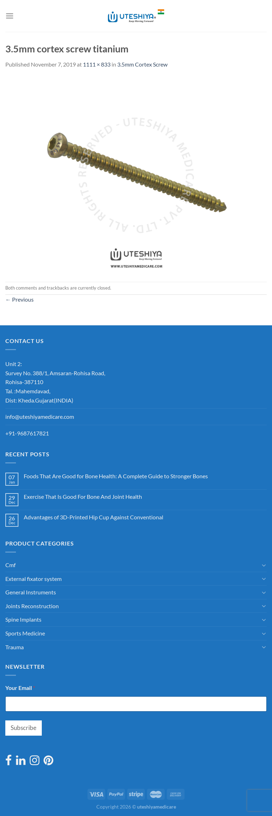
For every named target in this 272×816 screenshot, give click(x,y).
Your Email (20, 687)
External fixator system (33, 578)
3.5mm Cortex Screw (142, 64)
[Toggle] (264, 565)
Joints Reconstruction (32, 606)
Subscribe (23, 727)
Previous (19, 299)
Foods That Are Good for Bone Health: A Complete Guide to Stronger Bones (116, 476)
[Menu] (9, 15)
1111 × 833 (96, 64)
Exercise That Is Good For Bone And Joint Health (83, 496)
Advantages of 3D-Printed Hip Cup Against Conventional (93, 517)
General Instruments (30, 592)
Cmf (10, 564)
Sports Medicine (25, 633)
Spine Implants (23, 619)
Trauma (14, 647)
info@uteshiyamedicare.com (39, 416)
